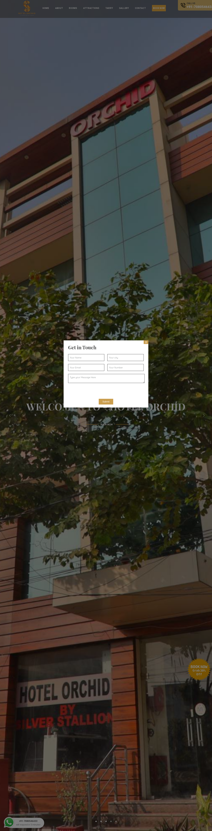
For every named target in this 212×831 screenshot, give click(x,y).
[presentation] (89, 390)
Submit (106, 401)
